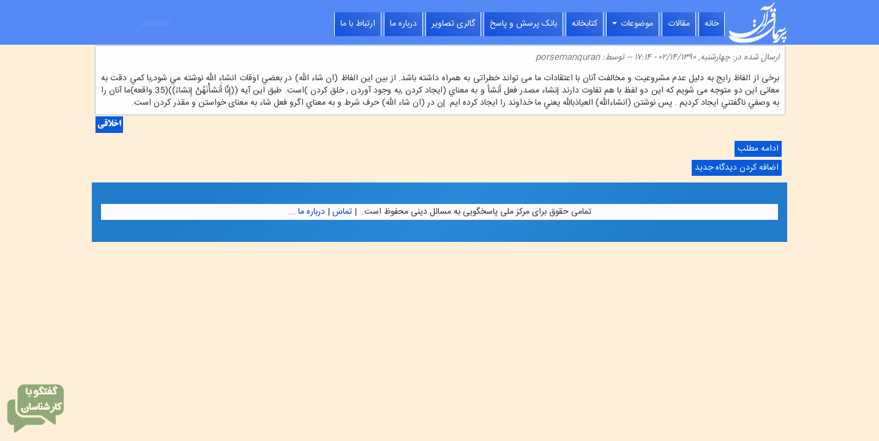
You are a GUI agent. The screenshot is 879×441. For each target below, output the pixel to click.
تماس (342, 212)
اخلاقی (109, 124)
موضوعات (632, 24)
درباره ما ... (306, 212)
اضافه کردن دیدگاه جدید (737, 167)
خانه (712, 24)
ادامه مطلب (757, 149)
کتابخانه (584, 24)
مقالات (679, 24)
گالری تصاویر (453, 24)
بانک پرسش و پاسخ (523, 24)
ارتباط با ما (357, 24)
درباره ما (403, 24)
